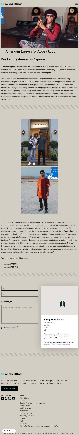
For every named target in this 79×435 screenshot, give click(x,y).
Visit (22, 401)
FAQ (21, 421)
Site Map (24, 424)
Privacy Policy (27, 416)
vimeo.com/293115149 (9, 267)
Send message (9, 328)
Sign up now (9, 389)
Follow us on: (8, 395)
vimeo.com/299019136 (9, 264)
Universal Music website (62, 344)
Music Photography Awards (32, 403)
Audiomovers (25, 408)
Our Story (24, 398)
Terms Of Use (26, 413)
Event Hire (25, 406)
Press (22, 418)
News (22, 395)
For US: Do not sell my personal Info (39, 426)
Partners (24, 411)
